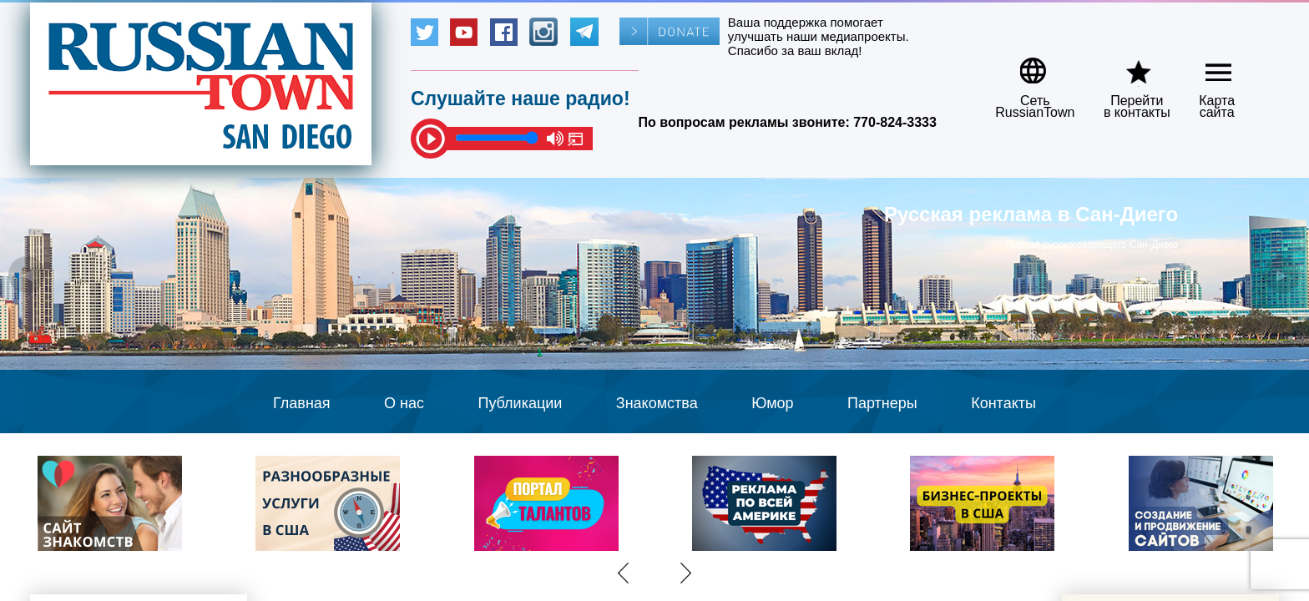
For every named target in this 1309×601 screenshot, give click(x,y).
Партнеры (882, 403)
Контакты (1003, 403)
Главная (302, 403)
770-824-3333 (895, 122)
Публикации (520, 403)
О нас (404, 403)
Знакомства (657, 403)
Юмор (772, 403)
